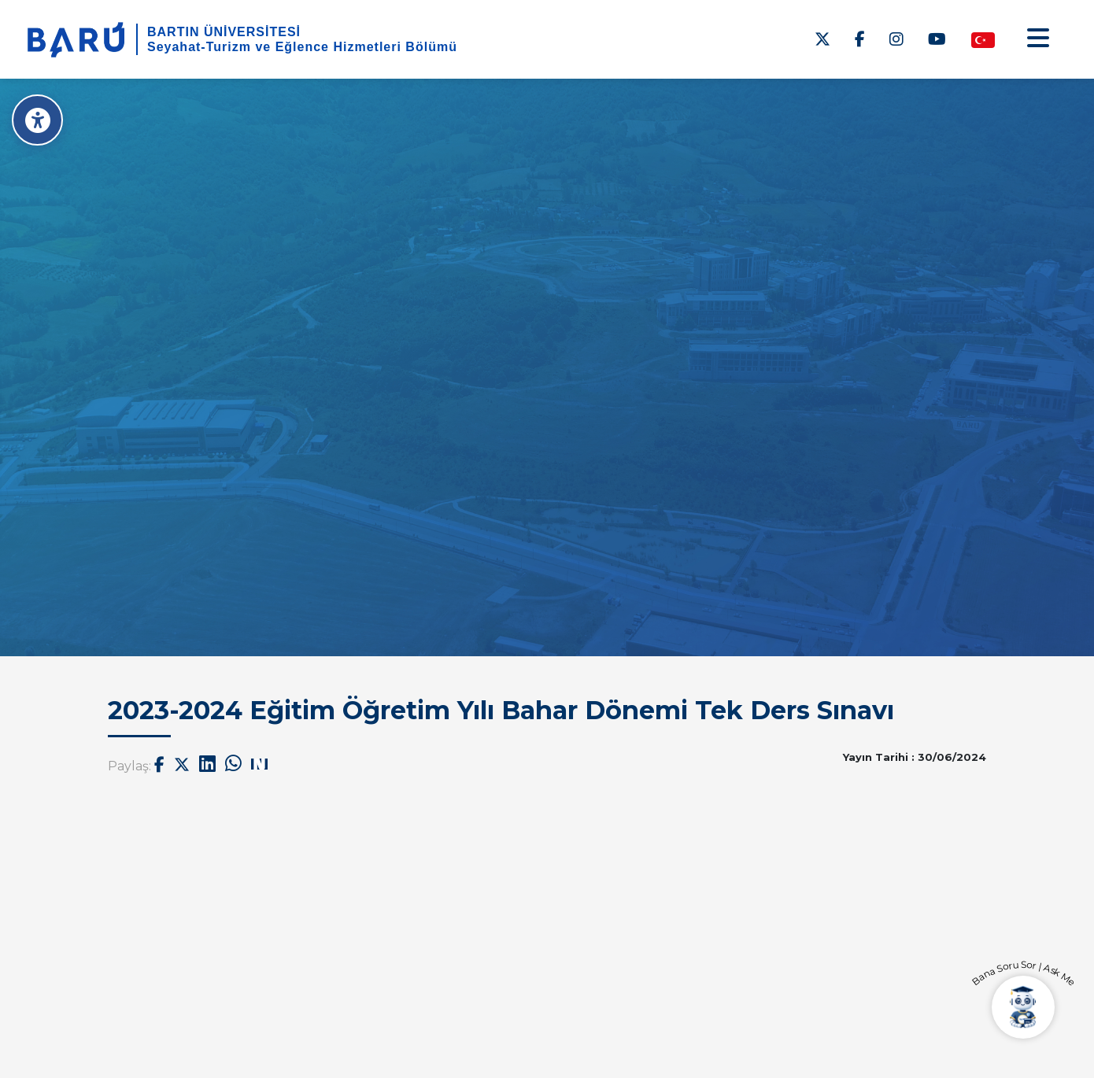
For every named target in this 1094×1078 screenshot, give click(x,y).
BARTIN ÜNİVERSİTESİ (224, 32)
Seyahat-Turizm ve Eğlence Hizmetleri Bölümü (302, 47)
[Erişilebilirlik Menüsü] (37, 120)
